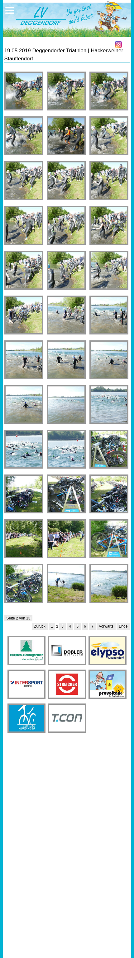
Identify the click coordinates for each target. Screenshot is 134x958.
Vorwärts (106, 626)
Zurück (39, 626)
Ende (123, 626)
